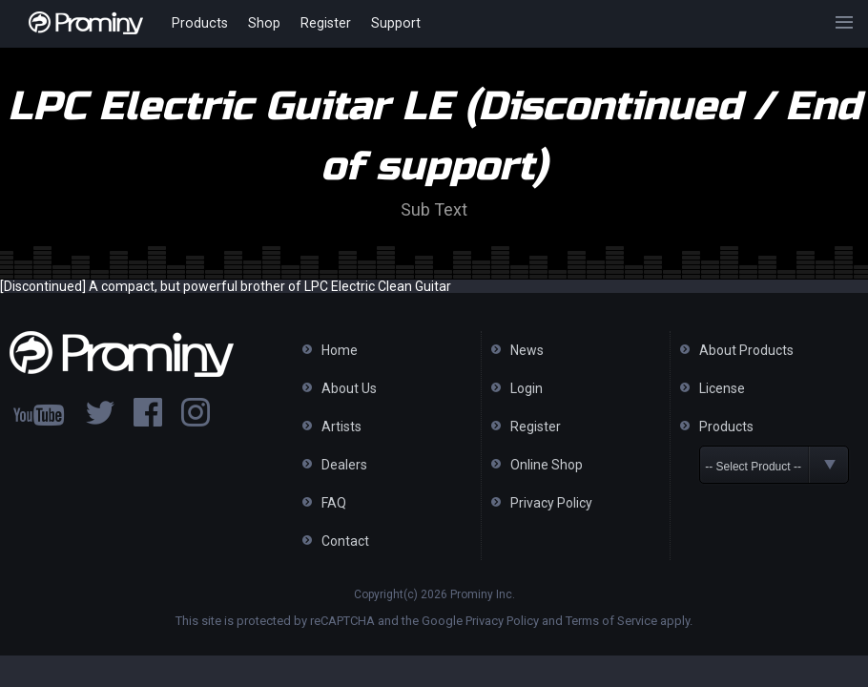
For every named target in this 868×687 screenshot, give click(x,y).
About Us (349, 388)
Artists (341, 426)
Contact (345, 541)
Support (389, 23)
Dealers (344, 464)
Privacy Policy (551, 502)
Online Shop (546, 464)
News (527, 350)
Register (321, 23)
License (722, 388)
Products (199, 23)
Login (526, 388)
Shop (261, 23)
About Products (746, 350)
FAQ (333, 502)
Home (339, 350)
